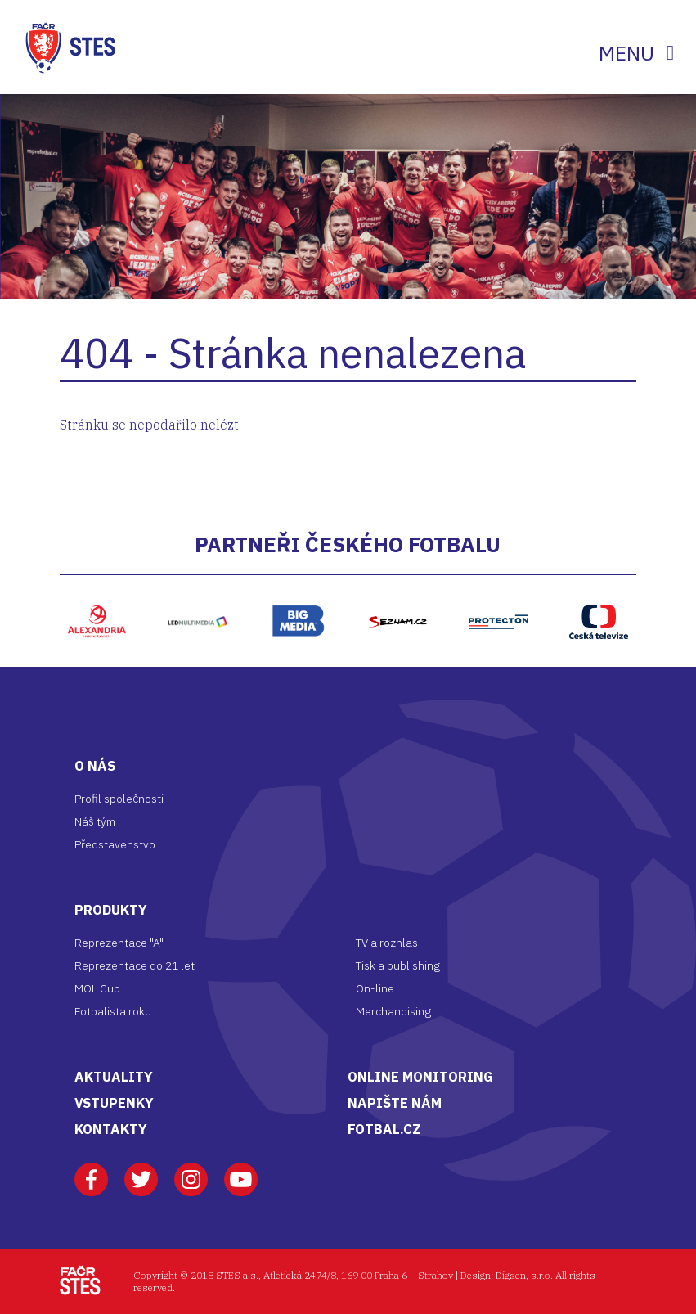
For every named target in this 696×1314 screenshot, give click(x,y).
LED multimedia (197, 591)
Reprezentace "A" (119, 942)
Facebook (91, 1172)
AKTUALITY (113, 1077)
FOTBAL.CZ (384, 1129)
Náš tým (94, 821)
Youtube (241, 1172)
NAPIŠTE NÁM (395, 1103)
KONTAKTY (110, 1129)
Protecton (498, 583)
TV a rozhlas (387, 942)
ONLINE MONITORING (420, 1077)
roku (139, 1011)
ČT (599, 583)
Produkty (110, 910)
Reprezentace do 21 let (134, 965)
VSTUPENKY (114, 1103)
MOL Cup (97, 988)
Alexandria (97, 583)
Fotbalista (101, 1011)
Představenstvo (114, 844)
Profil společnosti (119, 798)
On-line (375, 988)
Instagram (191, 1172)
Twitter (141, 1172)
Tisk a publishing (398, 965)
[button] (42, 622)
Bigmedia (297, 583)
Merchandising (393, 1011)
